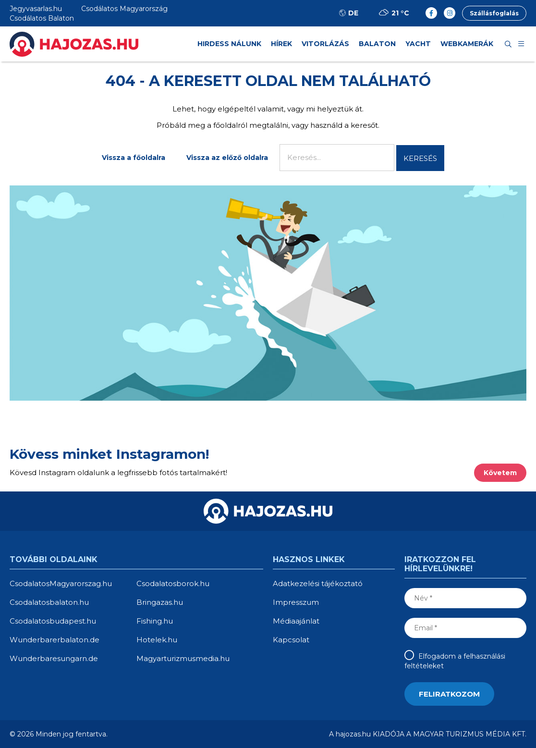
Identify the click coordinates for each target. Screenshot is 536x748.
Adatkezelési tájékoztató (318, 583)
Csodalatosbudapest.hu (53, 620)
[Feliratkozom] (449, 694)
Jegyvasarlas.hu (36, 8)
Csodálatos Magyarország (124, 8)
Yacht (418, 43)
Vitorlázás (325, 43)
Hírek (281, 43)
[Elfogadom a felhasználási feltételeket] (410, 655)
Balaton (377, 43)
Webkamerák (466, 43)
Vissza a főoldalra (133, 157)
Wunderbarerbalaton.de (54, 639)
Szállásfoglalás (494, 13)
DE (348, 13)
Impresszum (296, 602)
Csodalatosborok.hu (172, 583)
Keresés (420, 158)
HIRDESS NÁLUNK (229, 43)
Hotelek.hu (156, 639)
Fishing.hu (154, 620)
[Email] (465, 628)
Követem (500, 472)
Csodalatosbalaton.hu (49, 602)
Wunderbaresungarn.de (54, 658)
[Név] (465, 598)
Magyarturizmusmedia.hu (183, 658)
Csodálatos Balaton (42, 18)
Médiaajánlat (296, 620)
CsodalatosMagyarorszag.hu (61, 583)
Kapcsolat (291, 639)
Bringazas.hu (159, 602)
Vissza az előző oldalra (227, 157)
